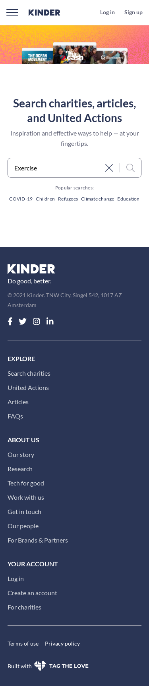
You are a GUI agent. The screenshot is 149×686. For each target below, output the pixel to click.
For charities (24, 607)
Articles (18, 401)
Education (128, 199)
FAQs (15, 416)
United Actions (28, 387)
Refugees (68, 199)
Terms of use (23, 643)
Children (45, 199)
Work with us (26, 497)
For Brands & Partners (38, 540)
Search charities (29, 373)
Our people (23, 525)
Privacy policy (62, 643)
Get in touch (24, 511)
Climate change (97, 199)
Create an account (32, 592)
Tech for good (26, 483)
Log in (16, 578)
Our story (21, 454)
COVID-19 (21, 199)
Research (20, 468)
